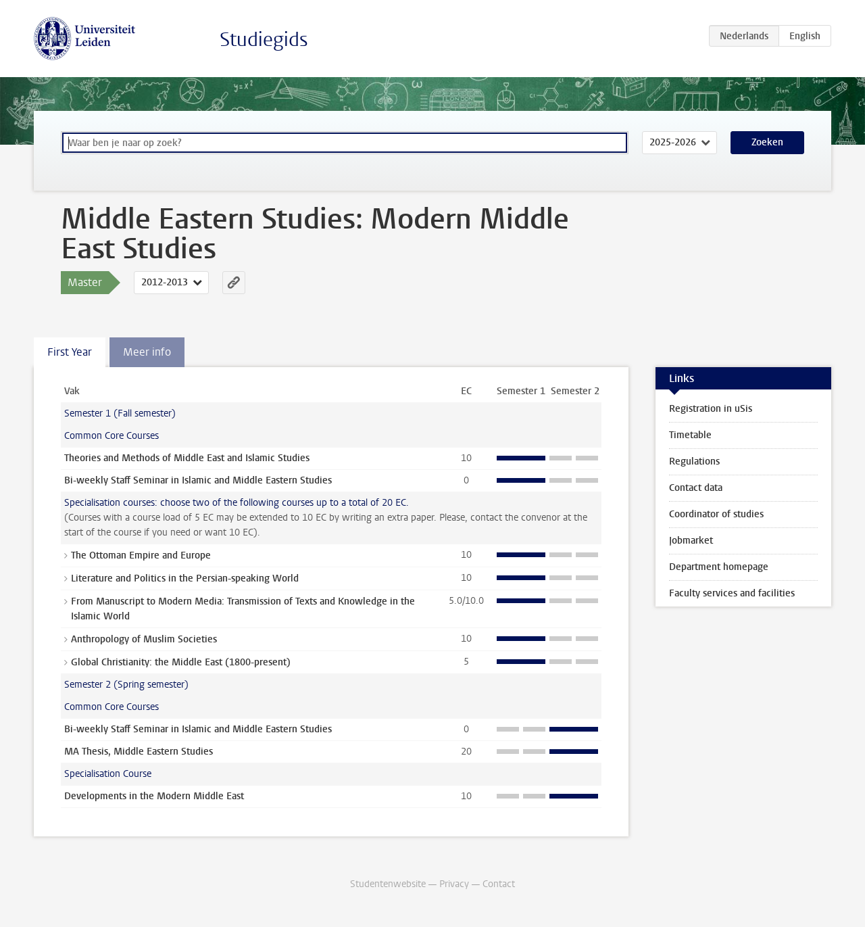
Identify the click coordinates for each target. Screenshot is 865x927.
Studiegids (264, 39)
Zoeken (767, 142)
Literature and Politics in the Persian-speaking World (185, 578)
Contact (499, 884)
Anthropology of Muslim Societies (144, 639)
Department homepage (718, 567)
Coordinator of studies (716, 514)
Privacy (454, 884)
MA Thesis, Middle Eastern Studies (138, 751)
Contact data (695, 487)
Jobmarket (691, 540)
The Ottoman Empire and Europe (141, 555)
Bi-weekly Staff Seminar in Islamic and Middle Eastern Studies (198, 480)
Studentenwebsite (388, 884)
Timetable (690, 435)
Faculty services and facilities (732, 593)
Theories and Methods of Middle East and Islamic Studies (187, 458)
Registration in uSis (710, 408)
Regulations (694, 461)
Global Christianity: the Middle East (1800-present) (181, 662)
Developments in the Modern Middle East (154, 796)
